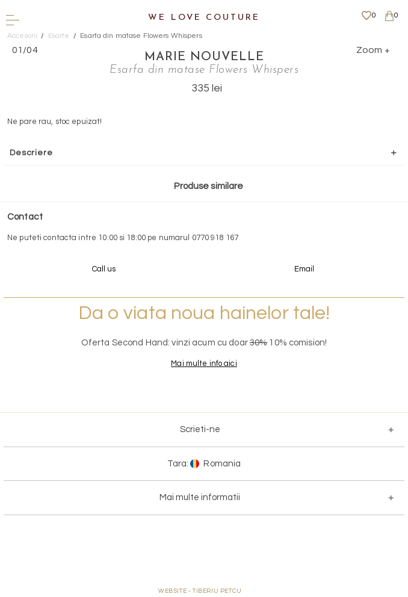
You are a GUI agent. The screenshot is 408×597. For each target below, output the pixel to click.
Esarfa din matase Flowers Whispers (141, 36)
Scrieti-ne (200, 429)
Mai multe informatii (199, 497)
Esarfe (59, 36)
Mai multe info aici (203, 363)
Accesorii (22, 36)
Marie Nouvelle (204, 57)
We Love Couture (203, 17)
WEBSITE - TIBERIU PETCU (200, 591)
